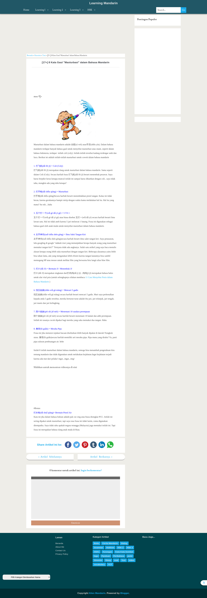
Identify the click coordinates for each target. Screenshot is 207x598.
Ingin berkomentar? (91, 470)
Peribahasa (118, 556)
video (131, 560)
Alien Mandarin (97, 593)
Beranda (30, 55)
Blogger (124, 593)
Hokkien (110, 547)
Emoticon (75, 523)
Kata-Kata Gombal (124, 552)
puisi (130, 556)
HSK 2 (120, 547)
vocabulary (99, 564)
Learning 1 (40, 9)
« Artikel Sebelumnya (50, 456)
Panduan (106, 556)
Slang (108, 560)
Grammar (98, 547)
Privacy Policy (61, 554)
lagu (96, 556)
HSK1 (96, 552)
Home (26, 9)
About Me (59, 547)
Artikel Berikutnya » (101, 456)
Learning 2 (57, 9)
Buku (96, 543)
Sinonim (37, 55)
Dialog (124, 543)
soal (116, 560)
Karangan (107, 552)
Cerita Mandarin (110, 543)
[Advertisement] (75, 33)
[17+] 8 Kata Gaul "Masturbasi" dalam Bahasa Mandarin (75, 62)
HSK (90, 9)
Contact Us (60, 550)
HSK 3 (130, 547)
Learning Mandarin (103, 3)
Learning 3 (75, 9)
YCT (110, 564)
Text (44, 55)
